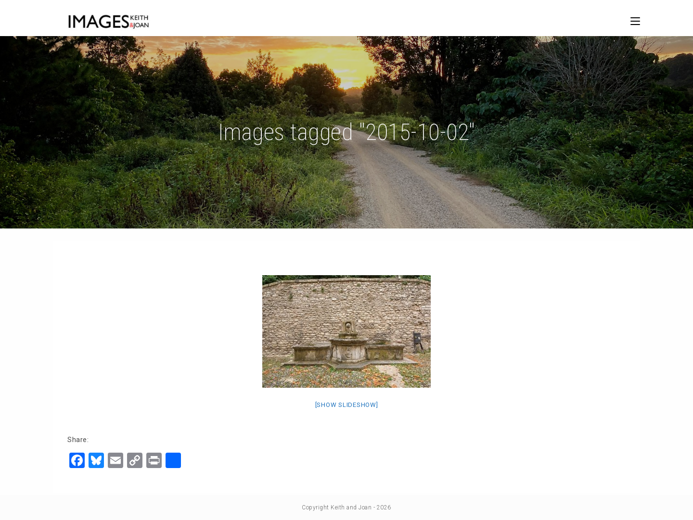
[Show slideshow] (346, 404)
